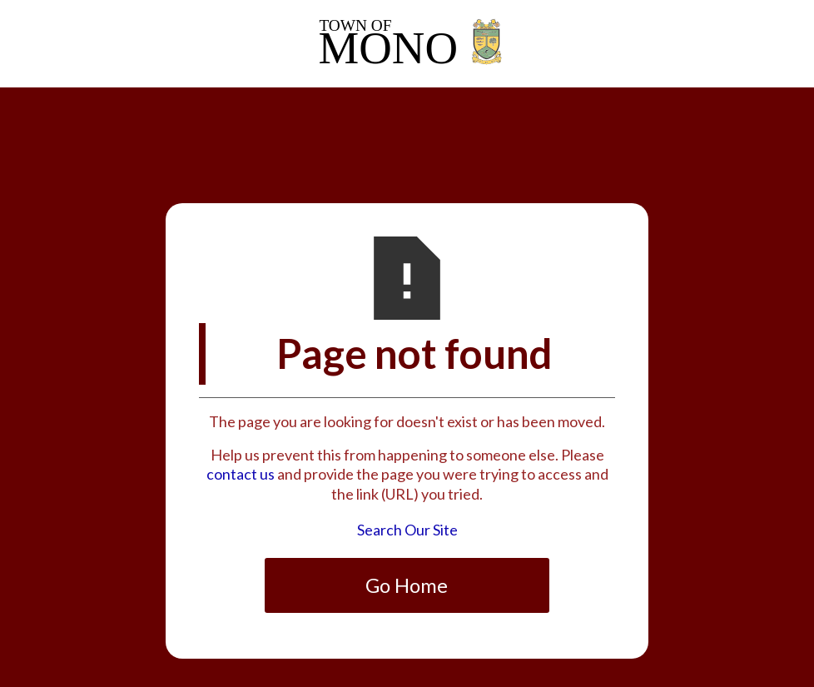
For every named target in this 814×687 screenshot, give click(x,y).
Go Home (406, 585)
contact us (240, 474)
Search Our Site (407, 529)
